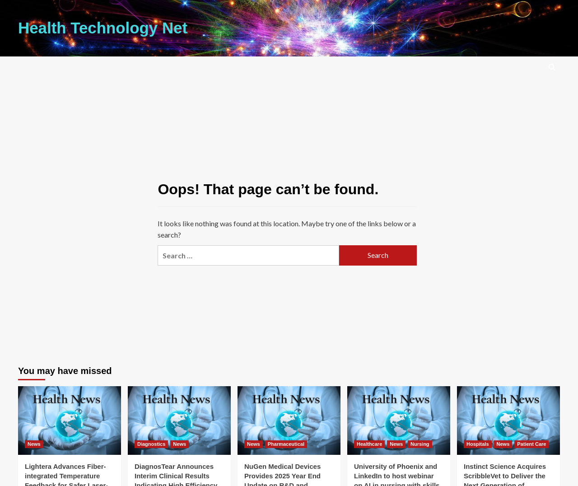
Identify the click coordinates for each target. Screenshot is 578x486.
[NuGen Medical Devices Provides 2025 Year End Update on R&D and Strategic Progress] (289, 419)
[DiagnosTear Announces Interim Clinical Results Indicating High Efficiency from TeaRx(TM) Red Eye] (179, 419)
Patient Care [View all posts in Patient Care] (531, 443)
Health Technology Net (95, 27)
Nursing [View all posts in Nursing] (419, 443)
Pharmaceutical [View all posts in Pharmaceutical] (286, 443)
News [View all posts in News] (34, 443)
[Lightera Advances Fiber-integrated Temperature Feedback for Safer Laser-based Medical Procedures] (69, 419)
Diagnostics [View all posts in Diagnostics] (151, 443)
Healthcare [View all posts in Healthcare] (369, 443)
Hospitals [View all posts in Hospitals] (477, 443)
